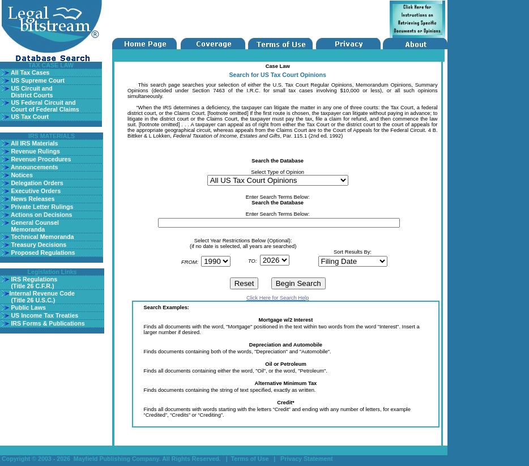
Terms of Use (251, 458)
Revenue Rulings (34, 151)
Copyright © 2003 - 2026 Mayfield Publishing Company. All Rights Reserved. (111, 458)
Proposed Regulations (42, 252)
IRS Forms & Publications (46, 323)
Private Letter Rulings (41, 206)
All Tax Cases (29, 72)
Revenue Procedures (40, 159)
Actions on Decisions (40, 214)
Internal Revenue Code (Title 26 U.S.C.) (41, 296)
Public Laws (27, 307)
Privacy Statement (306, 458)
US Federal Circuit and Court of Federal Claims (44, 106)
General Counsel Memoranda (34, 226)
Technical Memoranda (41, 236)
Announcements (33, 167)
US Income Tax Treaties (43, 315)
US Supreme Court (37, 80)
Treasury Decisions (37, 244)
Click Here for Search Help (277, 298)
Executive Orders (35, 190)
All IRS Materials (33, 143)
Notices (20, 175)
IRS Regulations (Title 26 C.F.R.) (33, 282)
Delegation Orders (36, 182)
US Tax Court (29, 116)
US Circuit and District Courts (31, 92)
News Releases (31, 198)
